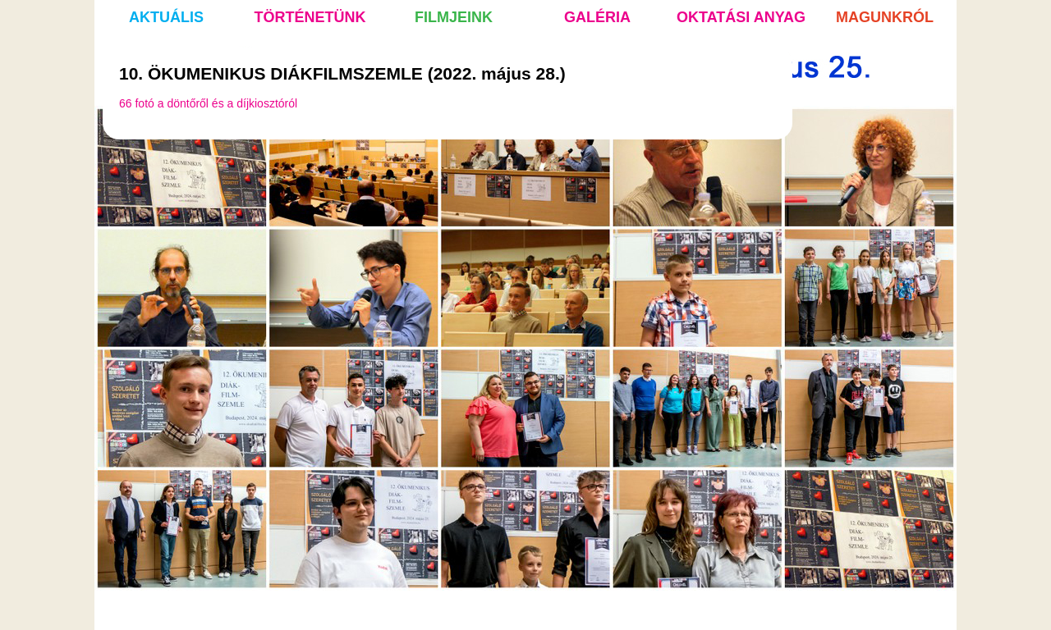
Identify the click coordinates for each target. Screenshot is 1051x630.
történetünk (310, 17)
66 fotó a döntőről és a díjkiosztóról (208, 103)
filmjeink (454, 17)
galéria (597, 17)
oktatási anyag (741, 17)
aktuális (166, 17)
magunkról (885, 17)
